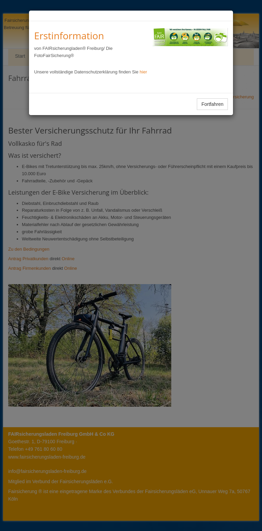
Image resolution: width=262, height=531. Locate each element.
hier (143, 71)
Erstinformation (69, 35)
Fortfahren (212, 104)
